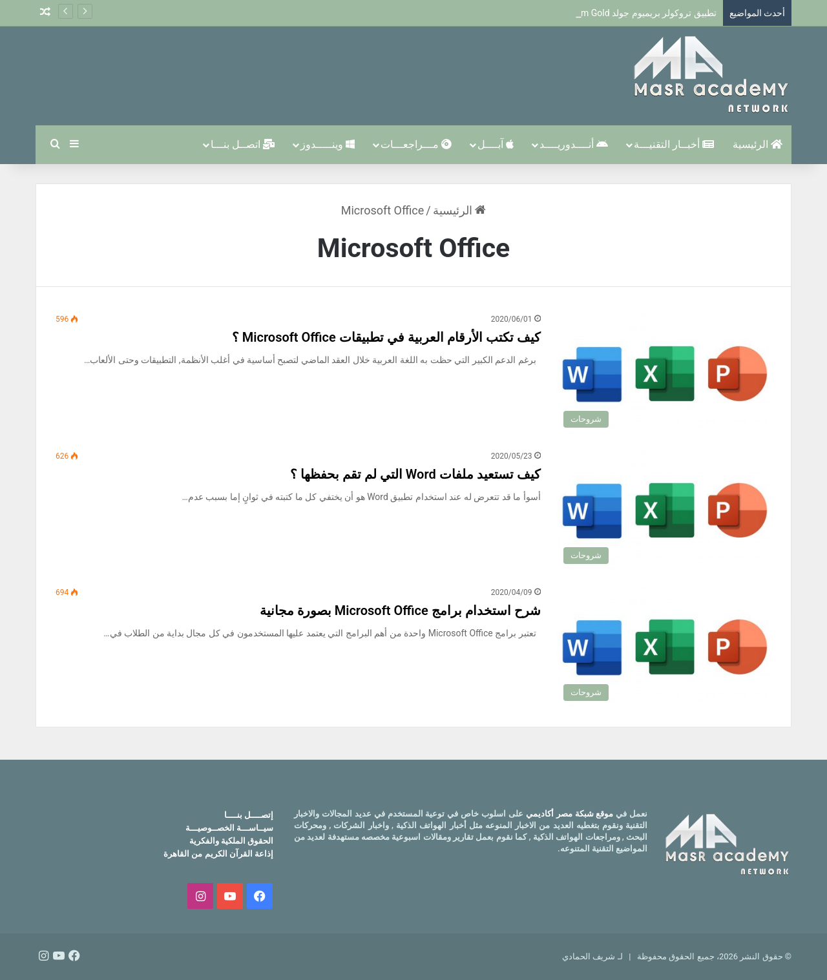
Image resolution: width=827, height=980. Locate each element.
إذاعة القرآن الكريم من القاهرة (218, 854)
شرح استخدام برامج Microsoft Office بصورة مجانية (400, 610)
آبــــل (495, 144)
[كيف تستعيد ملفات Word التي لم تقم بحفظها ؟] (664, 510)
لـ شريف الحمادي (592, 956)
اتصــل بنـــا (243, 144)
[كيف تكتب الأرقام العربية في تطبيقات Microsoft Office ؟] (664, 373)
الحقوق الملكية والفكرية (231, 841)
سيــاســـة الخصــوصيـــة (229, 828)
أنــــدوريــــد (573, 144)
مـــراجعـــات (416, 144)
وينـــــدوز (327, 144)
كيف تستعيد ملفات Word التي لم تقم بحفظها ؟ (415, 474)
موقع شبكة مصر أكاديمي (570, 813)
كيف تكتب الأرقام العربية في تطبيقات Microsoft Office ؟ (386, 337)
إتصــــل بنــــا (248, 815)
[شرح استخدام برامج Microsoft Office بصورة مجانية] (664, 646)
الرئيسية (757, 144)
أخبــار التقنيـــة (674, 144)
